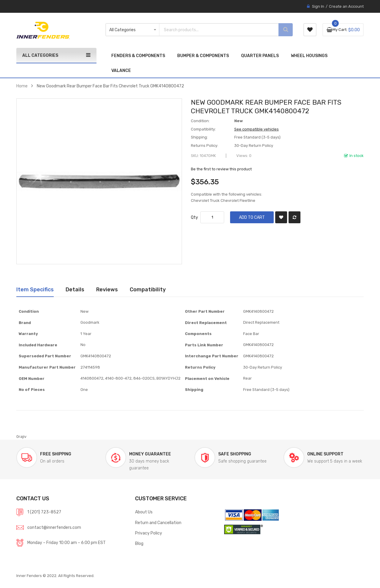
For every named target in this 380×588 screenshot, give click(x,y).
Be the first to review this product (221, 169)
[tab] (35, 289)
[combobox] (213, 30)
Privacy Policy (148, 533)
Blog (139, 543)
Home (22, 86)
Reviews (107, 289)
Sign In (318, 6)
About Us (144, 512)
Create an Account (346, 6)
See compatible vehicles (256, 129)
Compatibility (148, 289)
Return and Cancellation (158, 522)
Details (75, 289)
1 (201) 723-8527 (44, 512)
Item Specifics (35, 289)
